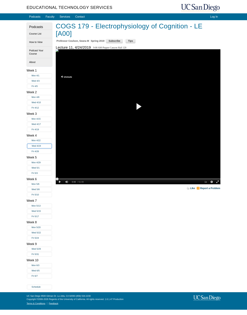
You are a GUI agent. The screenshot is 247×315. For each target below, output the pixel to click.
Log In (214, 16)
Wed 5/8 (42, 189)
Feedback (53, 303)
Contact (80, 16)
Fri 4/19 (42, 129)
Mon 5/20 (42, 227)
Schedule (36, 287)
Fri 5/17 (42, 216)
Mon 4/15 (42, 119)
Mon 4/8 (42, 97)
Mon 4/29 (42, 162)
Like (192, 188)
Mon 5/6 (42, 184)
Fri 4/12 (42, 108)
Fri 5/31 (42, 254)
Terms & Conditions (36, 303)
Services (65, 16)
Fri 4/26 (42, 151)
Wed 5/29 (42, 249)
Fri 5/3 (42, 173)
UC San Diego (200, 7)
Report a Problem (210, 188)
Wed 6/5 (42, 271)
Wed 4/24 (42, 146)
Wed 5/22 (42, 233)
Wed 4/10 (42, 102)
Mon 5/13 (42, 206)
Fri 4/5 (42, 86)
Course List (35, 33)
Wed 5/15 (42, 211)
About (32, 62)
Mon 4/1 (42, 76)
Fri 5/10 (42, 195)
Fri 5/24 (42, 238)
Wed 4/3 (42, 81)
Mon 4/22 (42, 140)
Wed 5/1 (42, 168)
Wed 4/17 (42, 124)
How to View (36, 42)
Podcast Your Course (36, 52)
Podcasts (34, 16)
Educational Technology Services (69, 7)
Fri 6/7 (42, 276)
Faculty (50, 16)
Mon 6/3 (42, 265)
